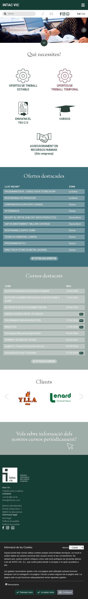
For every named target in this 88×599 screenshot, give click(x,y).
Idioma (65, 547)
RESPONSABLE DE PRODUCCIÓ (20, 198)
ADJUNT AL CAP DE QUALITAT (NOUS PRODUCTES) (30, 217)
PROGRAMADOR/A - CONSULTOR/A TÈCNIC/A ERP (30, 191)
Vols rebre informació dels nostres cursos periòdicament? (44, 437)
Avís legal (6, 518)
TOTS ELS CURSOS (44, 361)
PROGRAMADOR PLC (15, 243)
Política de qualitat (10, 521)
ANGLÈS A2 (10, 327)
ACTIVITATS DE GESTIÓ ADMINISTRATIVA (25, 307)
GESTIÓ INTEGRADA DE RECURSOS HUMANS (27, 291)
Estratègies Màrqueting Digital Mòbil (23, 333)
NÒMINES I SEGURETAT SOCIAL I (21, 340)
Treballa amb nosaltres (12, 491)
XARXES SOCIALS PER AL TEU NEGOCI (24, 314)
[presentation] (7, 396)
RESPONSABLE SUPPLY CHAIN (20, 230)
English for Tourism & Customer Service (24, 346)
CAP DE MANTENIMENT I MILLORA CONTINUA (27, 224)
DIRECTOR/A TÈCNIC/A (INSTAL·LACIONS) (26, 250)
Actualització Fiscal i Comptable (20, 352)
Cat (79, 13)
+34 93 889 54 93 (9, 497)
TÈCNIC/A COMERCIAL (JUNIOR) (21, 237)
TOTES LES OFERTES (44, 258)
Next (83, 30)
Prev (4, 30)
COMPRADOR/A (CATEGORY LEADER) (24, 204)
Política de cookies (11, 524)
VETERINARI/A (12, 211)
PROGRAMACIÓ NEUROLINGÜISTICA (23, 320)
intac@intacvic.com (11, 500)
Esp (83, 13)
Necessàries (13, 584)
